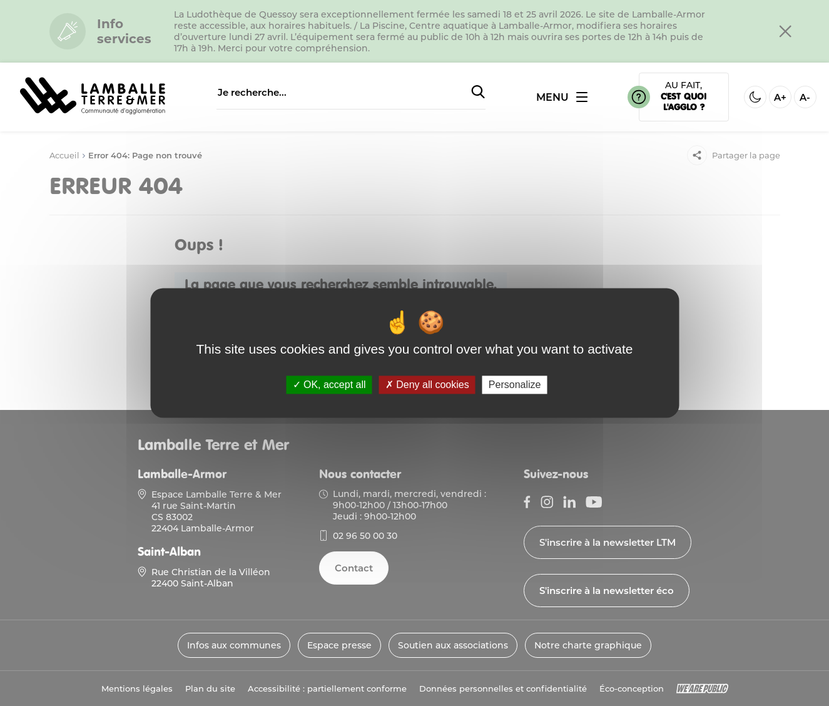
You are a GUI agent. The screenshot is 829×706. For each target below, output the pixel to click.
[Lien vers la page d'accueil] (92, 112)
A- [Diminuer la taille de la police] (805, 97)
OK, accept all (329, 384)
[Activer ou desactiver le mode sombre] (755, 97)
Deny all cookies (427, 384)
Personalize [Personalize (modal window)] (515, 384)
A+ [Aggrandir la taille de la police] (780, 97)
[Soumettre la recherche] (478, 92)
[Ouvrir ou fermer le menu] (561, 97)
